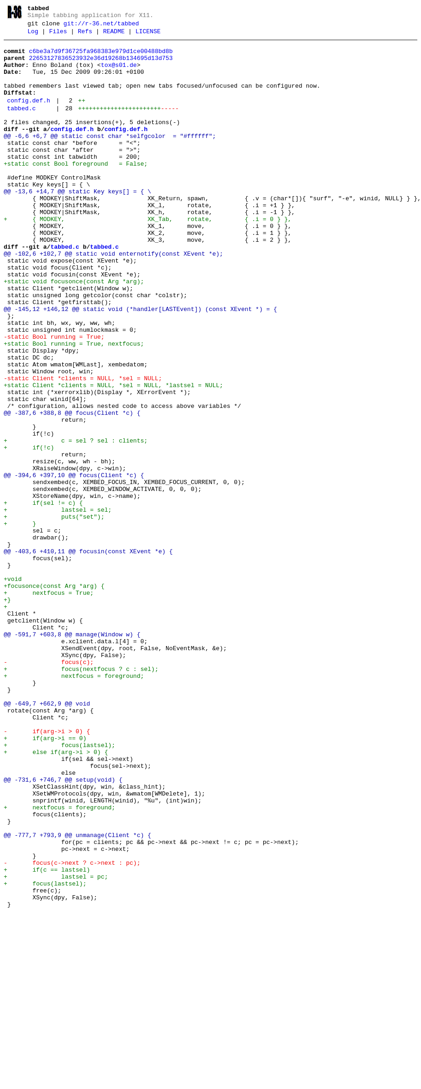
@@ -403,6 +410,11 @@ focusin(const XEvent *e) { (88, 655)
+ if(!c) (29, 531)
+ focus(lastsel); (59, 888)
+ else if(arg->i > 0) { (56, 896)
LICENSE (148, 35)
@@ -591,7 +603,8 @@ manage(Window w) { (72, 755)
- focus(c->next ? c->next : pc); (72, 1029)
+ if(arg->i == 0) (45, 879)
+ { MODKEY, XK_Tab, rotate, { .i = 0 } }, (147, 256)
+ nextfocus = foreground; (74, 805)
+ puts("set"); (54, 614)
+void (13, 688)
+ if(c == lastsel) (47, 1037)
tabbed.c (21, 125)
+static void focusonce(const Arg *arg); (74, 331)
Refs (85, 35)
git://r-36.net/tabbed (101, 26)
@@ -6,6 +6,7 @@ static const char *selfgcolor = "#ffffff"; (110, 157)
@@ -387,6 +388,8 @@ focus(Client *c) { (72, 489)
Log (33, 35)
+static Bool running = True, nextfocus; (74, 406)
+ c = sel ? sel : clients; (76, 522)
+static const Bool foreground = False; (76, 190)
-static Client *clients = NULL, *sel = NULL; (83, 447)
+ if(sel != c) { (43, 597)
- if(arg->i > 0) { (47, 871)
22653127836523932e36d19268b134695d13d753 (101, 65)
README (114, 35)
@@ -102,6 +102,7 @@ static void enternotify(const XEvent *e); (113, 298)
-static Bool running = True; (54, 398)
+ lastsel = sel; (58, 605)
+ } (20, 622)
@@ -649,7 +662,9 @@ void (47, 838)
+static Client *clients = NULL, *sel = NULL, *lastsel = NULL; (113, 456)
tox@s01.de (119, 73)
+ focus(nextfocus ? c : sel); (81, 796)
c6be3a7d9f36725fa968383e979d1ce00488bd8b (101, 57)
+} (7, 713)
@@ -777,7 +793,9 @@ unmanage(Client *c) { (77, 996)
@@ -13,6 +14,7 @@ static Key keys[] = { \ (77, 223)
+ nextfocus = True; (49, 705)
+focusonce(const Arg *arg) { (54, 697)
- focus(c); (49, 788)
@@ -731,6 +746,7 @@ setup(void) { (63, 929)
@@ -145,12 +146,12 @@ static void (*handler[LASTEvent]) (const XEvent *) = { (140, 364)
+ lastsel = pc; (56, 1045)
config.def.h (28, 116)
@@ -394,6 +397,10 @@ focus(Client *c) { (74, 564)
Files (58, 35)
